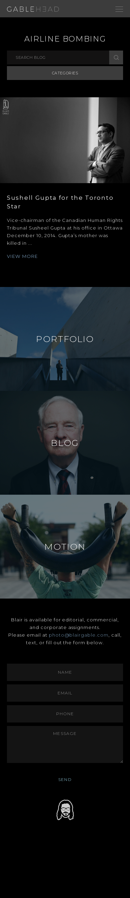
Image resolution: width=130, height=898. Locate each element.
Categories (65, 73)
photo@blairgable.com (79, 635)
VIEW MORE (22, 256)
